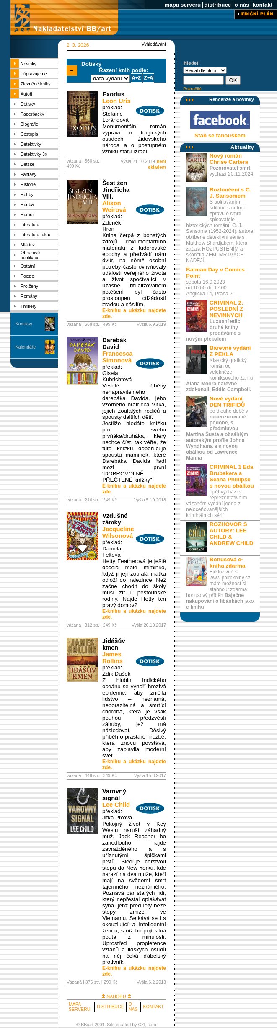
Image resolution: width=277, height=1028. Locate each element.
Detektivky (31, 144)
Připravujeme (34, 73)
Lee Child (116, 804)
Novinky (28, 63)
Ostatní (28, 266)
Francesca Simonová (117, 357)
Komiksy (24, 323)
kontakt (262, 5)
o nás (242, 5)
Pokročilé (192, 88)
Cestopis (29, 134)
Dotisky (28, 103)
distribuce (218, 5)
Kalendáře (26, 346)
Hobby (27, 194)
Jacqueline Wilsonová (118, 532)
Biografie (29, 124)
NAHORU (116, 996)
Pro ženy (29, 286)
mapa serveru (182, 5)
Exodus (113, 94)
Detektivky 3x (34, 154)
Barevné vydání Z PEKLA (230, 351)
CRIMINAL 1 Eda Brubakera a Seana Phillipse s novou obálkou (232, 476)
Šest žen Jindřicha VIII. (115, 190)
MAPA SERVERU (79, 1007)
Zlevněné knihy (36, 83)
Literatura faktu (35, 234)
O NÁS (133, 1007)
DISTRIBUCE (110, 1006)
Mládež (28, 244)
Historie (28, 184)
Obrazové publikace (30, 255)
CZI (141, 1024)
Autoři (26, 93)
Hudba (27, 204)
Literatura (30, 224)
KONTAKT (153, 1006)
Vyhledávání (154, 43)
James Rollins (112, 657)
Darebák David (114, 343)
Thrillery (28, 306)
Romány (29, 296)
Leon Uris (116, 101)
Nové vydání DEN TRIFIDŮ (227, 401)
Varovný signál (114, 794)
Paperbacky (32, 113)
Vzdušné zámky (114, 519)
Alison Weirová (114, 206)
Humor (27, 214)
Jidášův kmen (113, 644)
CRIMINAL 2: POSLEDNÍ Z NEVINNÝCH (226, 309)
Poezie (27, 276)
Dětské (27, 164)
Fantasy (28, 174)
